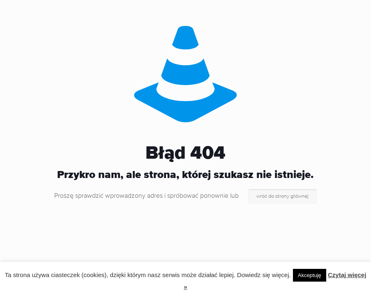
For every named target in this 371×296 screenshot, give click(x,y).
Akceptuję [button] (309, 275)
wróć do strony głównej (282, 196)
